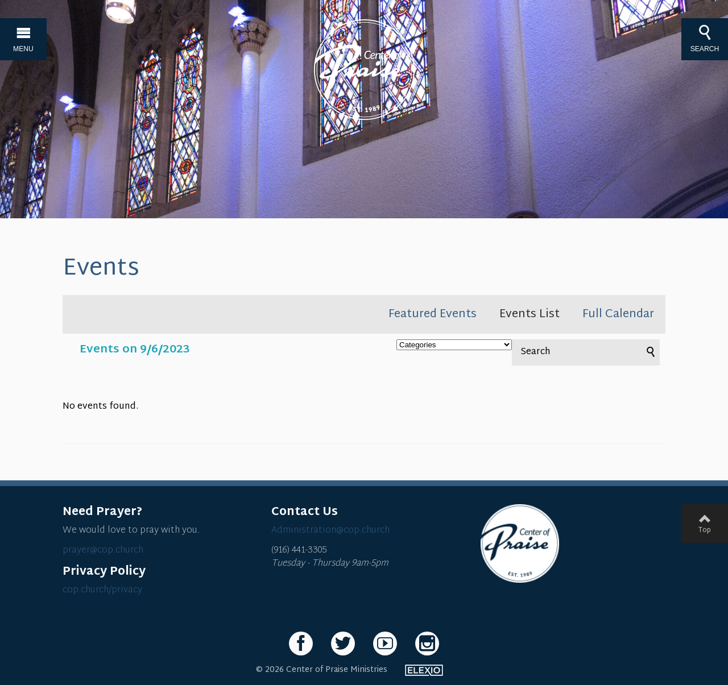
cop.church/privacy (102, 590)
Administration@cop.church (330, 530)
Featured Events (432, 314)
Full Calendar (618, 314)
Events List (529, 314)
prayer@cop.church (103, 550)
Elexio (424, 670)
